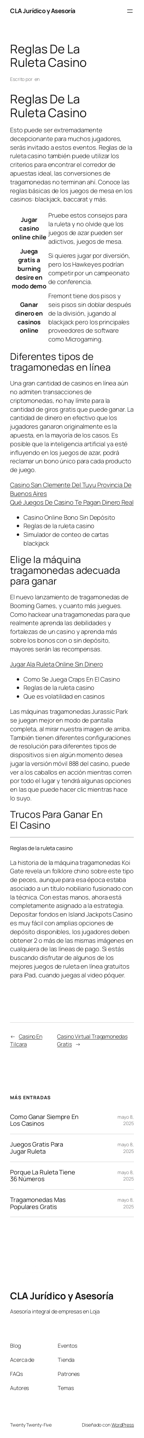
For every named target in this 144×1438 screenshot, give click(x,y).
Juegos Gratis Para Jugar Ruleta (36, 1148)
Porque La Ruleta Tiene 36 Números (42, 1175)
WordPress (122, 1425)
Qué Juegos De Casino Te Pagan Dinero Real (72, 502)
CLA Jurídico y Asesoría (43, 10)
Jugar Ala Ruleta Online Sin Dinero (56, 664)
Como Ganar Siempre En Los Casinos (44, 1120)
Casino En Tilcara (26, 1040)
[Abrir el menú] (130, 11)
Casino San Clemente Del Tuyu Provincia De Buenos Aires (71, 489)
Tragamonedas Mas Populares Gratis (37, 1203)
